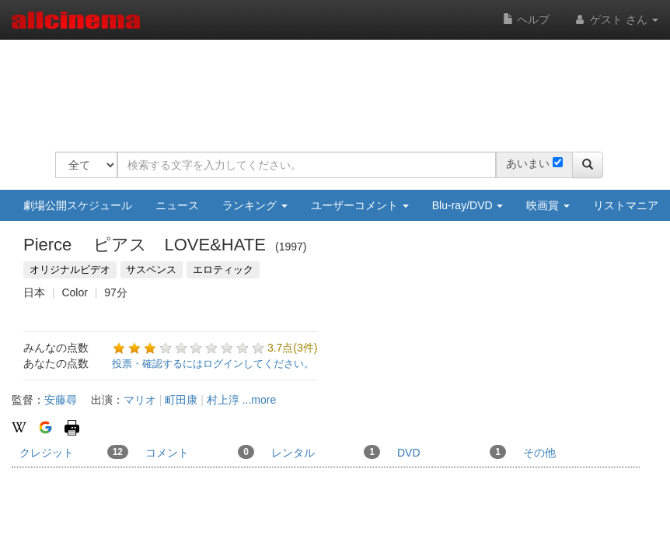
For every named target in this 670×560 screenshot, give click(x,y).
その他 (539, 452)
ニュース (177, 205)
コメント (199, 452)
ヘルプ (526, 19)
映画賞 (548, 205)
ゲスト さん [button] (615, 19)
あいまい (528, 163)
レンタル (325, 452)
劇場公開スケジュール (77, 205)
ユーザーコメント (360, 205)
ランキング (255, 205)
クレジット (73, 452)
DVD (451, 452)
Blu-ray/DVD (468, 205)
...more (260, 400)
